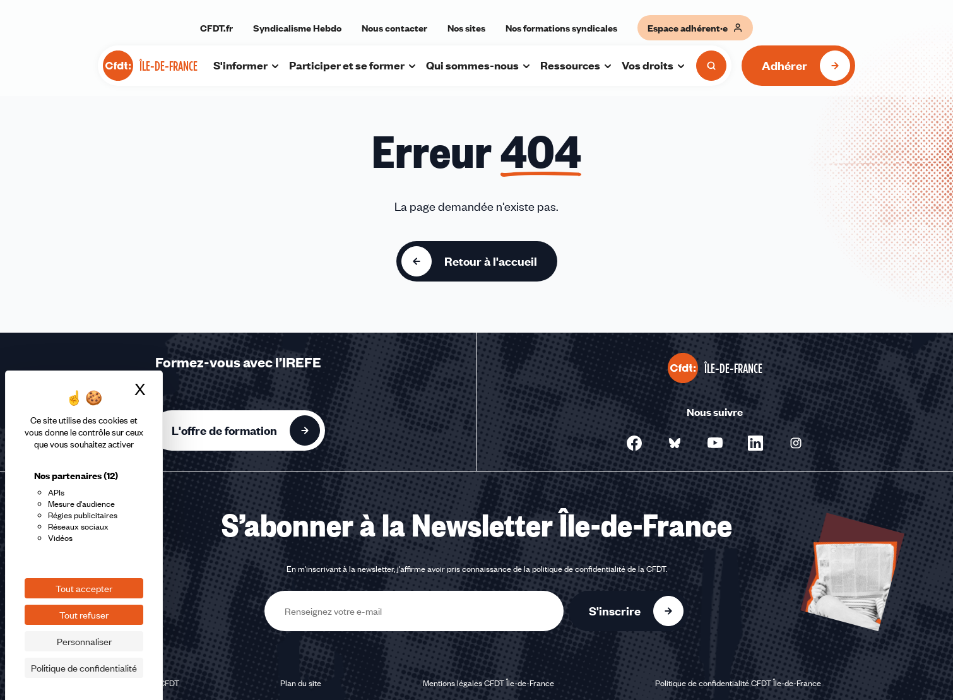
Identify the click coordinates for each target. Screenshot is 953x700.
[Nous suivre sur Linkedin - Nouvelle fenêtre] (755, 443)
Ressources (576, 65)
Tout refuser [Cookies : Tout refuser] (84, 614)
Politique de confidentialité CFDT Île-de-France (738, 683)
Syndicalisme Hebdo (297, 27)
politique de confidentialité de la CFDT (599, 568)
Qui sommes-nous (478, 65)
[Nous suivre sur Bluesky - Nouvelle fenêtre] (674, 443)
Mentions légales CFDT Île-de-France (488, 683)
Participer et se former (353, 65)
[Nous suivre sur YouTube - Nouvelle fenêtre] (715, 443)
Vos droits (654, 65)
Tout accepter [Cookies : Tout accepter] (84, 588)
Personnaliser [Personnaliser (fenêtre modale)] (84, 641)
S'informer (246, 65)
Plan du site (300, 683)
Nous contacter (394, 27)
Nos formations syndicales (561, 27)
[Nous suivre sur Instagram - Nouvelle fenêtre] (795, 443)
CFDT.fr (216, 27)
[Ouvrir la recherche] (711, 65)
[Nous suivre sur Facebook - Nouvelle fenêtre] (634, 443)
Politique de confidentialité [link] (84, 667)
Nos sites (466, 27)
